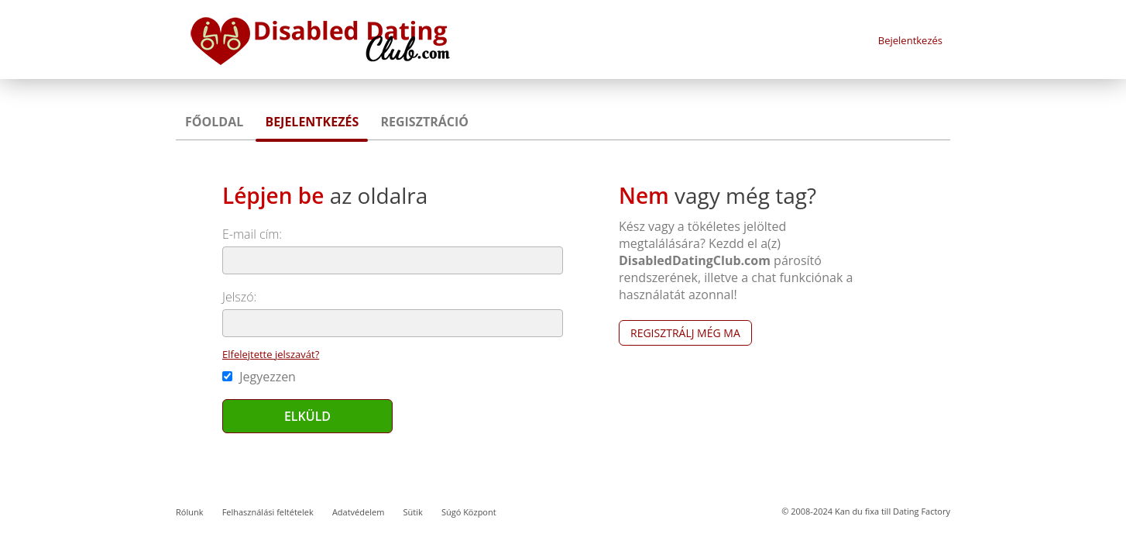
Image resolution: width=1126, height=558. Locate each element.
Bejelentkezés (910, 40)
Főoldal (214, 121)
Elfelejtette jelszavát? (270, 354)
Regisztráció (424, 121)
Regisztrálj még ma (685, 333)
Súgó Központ (468, 512)
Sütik (412, 512)
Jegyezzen (259, 376)
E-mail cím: (252, 234)
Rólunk (189, 512)
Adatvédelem (358, 512)
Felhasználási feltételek (268, 512)
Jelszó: (239, 296)
